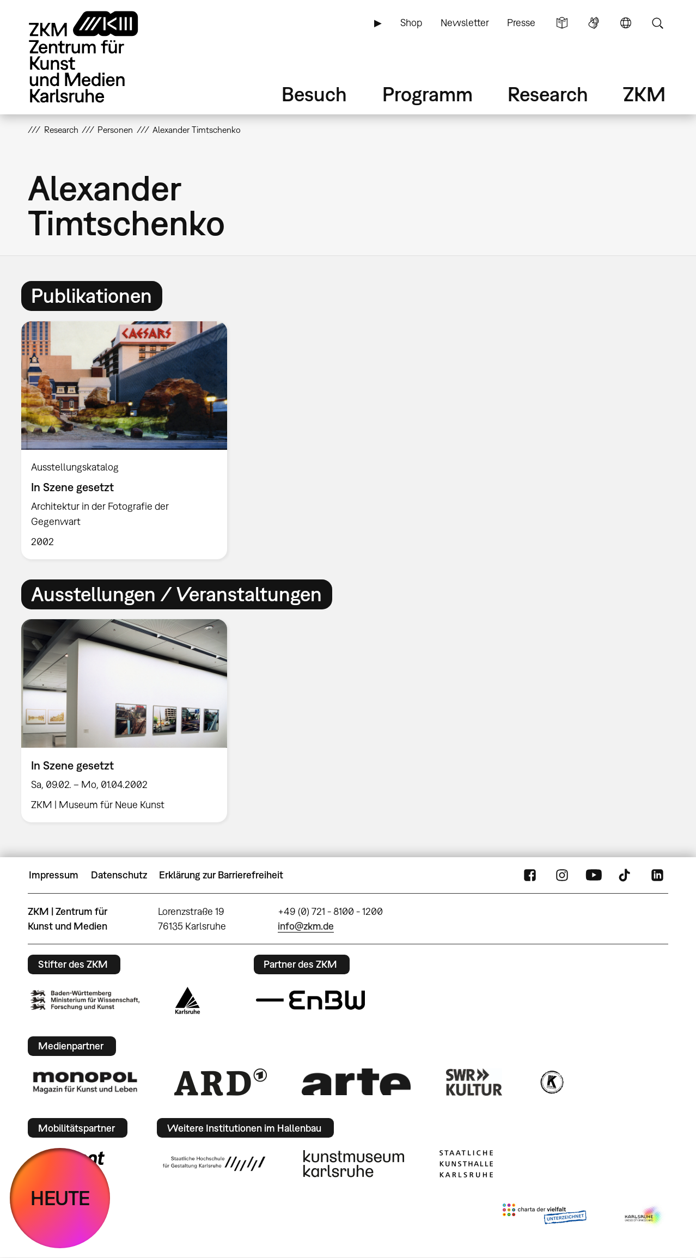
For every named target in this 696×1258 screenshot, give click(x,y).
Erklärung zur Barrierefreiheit (221, 875)
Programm (427, 94)
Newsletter (465, 22)
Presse (521, 22)
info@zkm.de (306, 926)
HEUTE (60, 1198)
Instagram (562, 875)
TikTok (626, 875)
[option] (129, 440)
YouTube (594, 875)
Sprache (626, 23)
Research (548, 94)
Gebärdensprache (594, 23)
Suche (657, 23)
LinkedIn (657, 875)
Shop (411, 22)
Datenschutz (119, 875)
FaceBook (530, 875)
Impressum (53, 875)
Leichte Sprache (562, 23)
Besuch (314, 94)
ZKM (644, 94)
